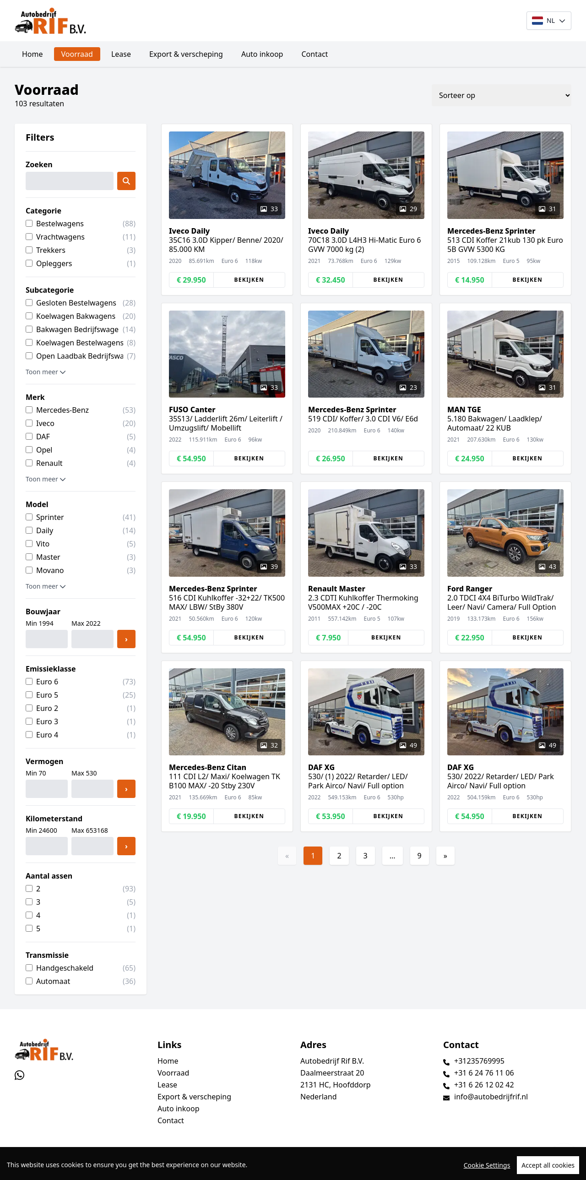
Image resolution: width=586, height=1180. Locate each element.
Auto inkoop (262, 54)
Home (32, 54)
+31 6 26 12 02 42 (484, 1085)
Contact (314, 54)
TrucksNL (71, 1168)
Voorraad (77, 54)
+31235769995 (479, 1061)
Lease (121, 54)
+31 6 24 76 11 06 (484, 1073)
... (393, 856)
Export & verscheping (186, 54)
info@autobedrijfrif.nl (491, 1097)
